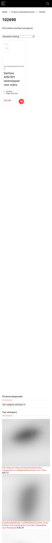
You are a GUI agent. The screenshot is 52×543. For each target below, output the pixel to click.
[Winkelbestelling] (18, 36)
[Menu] (3, 3)
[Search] (47, 3)
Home (4, 12)
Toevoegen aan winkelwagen (21, 101)
